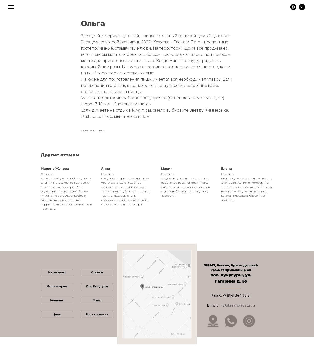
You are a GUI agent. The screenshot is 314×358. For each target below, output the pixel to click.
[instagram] (293, 9)
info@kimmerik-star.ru (237, 305)
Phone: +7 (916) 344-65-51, (231, 295)
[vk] (302, 9)
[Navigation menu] (11, 7)
